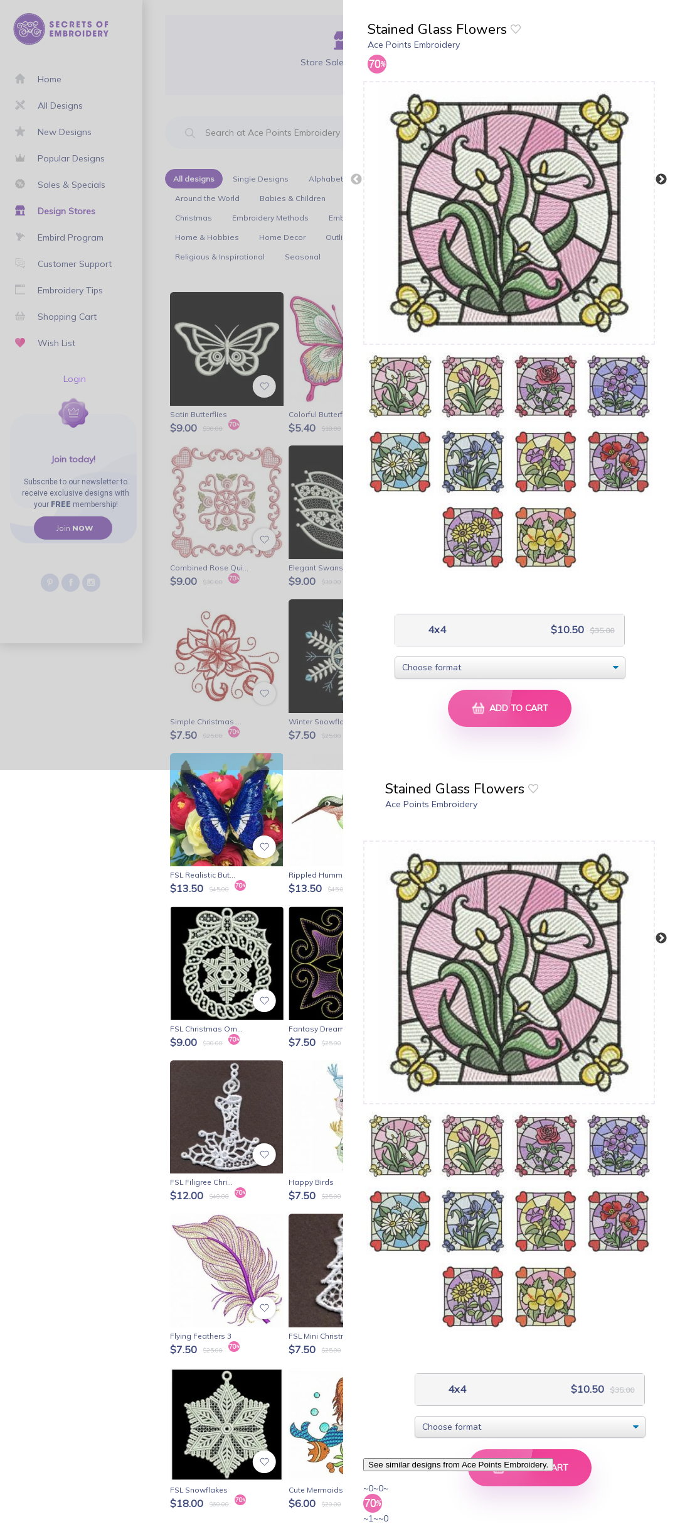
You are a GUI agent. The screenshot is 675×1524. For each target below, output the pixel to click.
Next (661, 179)
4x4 (435, 630)
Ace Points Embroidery (414, 44)
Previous (356, 179)
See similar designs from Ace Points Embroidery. (458, 1464)
